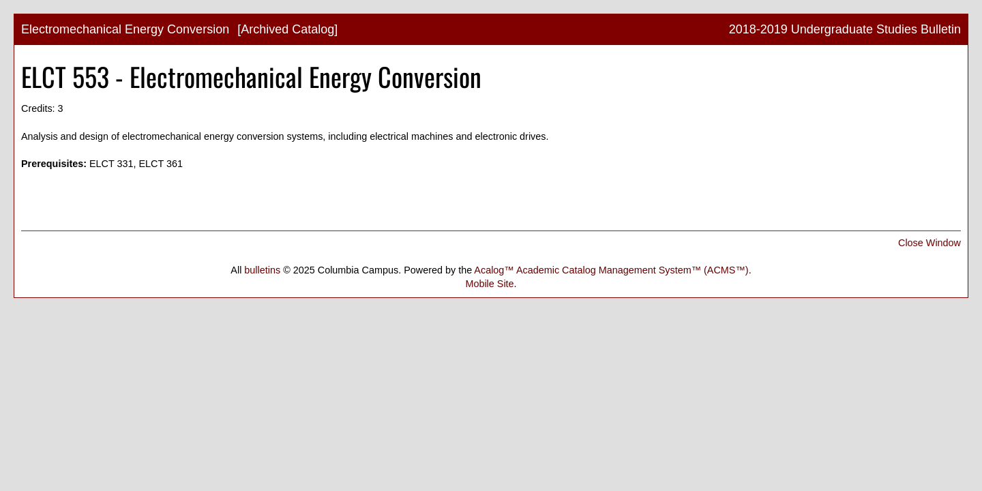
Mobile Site (489, 283)
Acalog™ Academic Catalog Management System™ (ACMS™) (611, 270)
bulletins (262, 270)
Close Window (929, 242)
